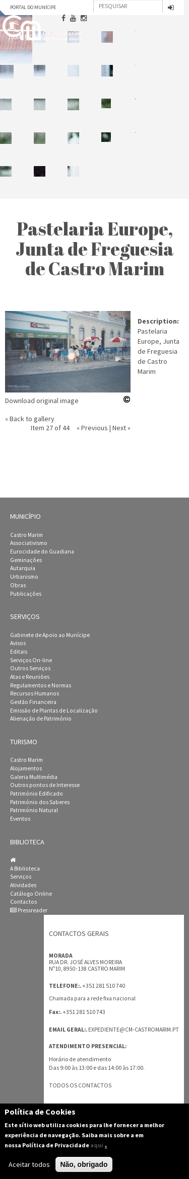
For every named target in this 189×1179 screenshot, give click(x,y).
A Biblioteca (25, 868)
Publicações (25, 593)
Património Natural (34, 810)
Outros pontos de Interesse (45, 785)
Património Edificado (36, 793)
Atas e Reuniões (29, 676)
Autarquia (22, 568)
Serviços (20, 876)
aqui (96, 1145)
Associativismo (28, 542)
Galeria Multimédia (33, 776)
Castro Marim (26, 534)
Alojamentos (26, 768)
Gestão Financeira (33, 701)
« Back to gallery (29, 418)
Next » (121, 427)
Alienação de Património (41, 718)
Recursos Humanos (34, 693)
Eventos (20, 818)
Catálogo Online (31, 893)
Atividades (23, 885)
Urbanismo (24, 576)
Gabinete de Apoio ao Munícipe (50, 635)
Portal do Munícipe (33, 7)
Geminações (26, 560)
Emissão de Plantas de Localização (54, 710)
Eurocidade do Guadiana (42, 551)
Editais (18, 651)
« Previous (92, 427)
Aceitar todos (29, 1164)
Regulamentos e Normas (40, 685)
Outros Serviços (30, 668)
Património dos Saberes (40, 802)
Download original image (42, 400)
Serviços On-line (31, 660)
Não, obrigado (83, 1164)
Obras (18, 585)
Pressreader (28, 910)
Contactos (23, 901)
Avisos (18, 643)
